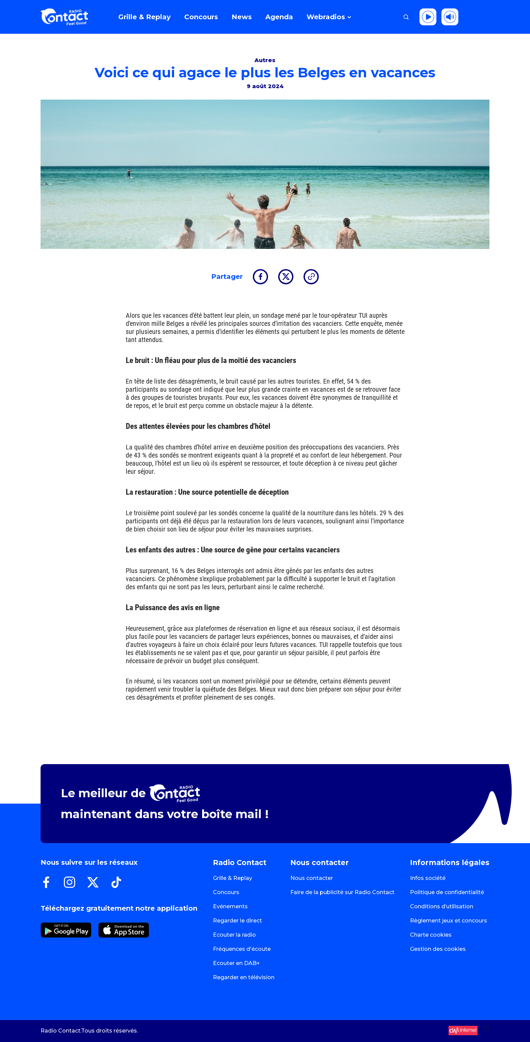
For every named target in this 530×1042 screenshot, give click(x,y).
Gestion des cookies (438, 949)
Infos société (427, 878)
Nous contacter (311, 878)
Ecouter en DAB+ (236, 963)
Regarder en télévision (243, 977)
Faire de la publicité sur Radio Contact (342, 892)
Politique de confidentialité (447, 892)
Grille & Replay (232, 878)
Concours (226, 892)
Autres (265, 60)
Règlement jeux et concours (448, 920)
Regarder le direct (237, 920)
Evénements (230, 906)
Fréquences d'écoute (242, 949)
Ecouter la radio (234, 935)
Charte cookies (431, 935)
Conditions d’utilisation (441, 906)
